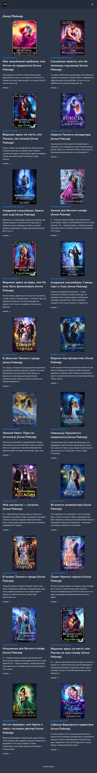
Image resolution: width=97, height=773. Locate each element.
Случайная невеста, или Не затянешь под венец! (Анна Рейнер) (69, 65)
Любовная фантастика (59, 721)
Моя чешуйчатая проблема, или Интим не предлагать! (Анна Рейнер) (24, 65)
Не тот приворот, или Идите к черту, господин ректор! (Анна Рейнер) (23, 729)
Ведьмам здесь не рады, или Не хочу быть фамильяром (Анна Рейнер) (24, 286)
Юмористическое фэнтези (61, 645)
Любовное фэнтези (10, 58)
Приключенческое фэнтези (61, 58)
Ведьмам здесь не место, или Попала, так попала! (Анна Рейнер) (22, 139)
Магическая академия (11, 278)
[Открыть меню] (92, 4)
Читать (6, 88)
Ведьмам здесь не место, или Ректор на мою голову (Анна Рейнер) (70, 653)
